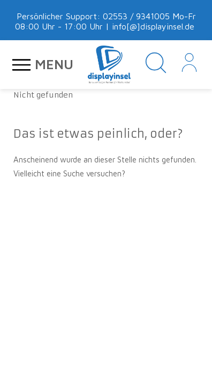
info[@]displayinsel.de (153, 26)
